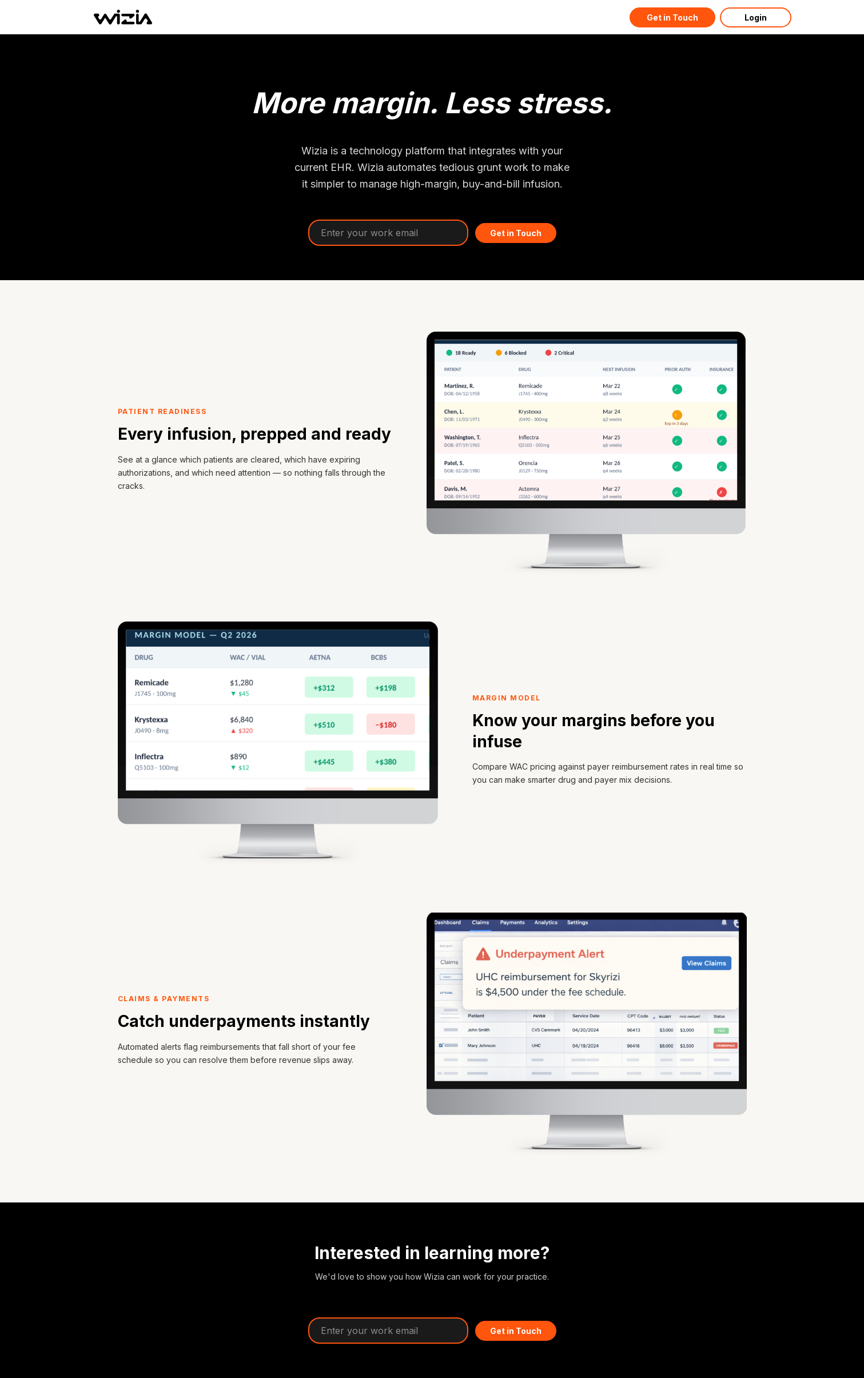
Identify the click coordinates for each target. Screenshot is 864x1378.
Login (755, 17)
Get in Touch (672, 17)
